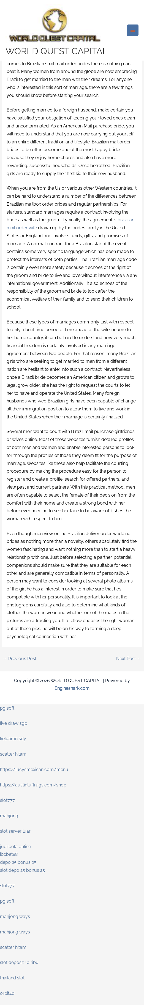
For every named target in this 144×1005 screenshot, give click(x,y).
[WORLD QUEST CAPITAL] (55, 25)
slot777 (7, 800)
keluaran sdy (13, 738)
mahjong (9, 815)
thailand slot (12, 978)
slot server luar (15, 831)
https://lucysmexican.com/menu (34, 769)
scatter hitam (13, 754)
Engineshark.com (72, 688)
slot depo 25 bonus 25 (22, 870)
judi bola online (15, 846)
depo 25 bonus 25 (18, 862)
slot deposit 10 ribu (19, 962)
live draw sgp (13, 723)
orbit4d (7, 993)
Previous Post (19, 658)
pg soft (7, 708)
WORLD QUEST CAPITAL (57, 51)
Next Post (128, 658)
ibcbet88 (9, 854)
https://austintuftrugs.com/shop (33, 785)
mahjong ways (15, 916)
